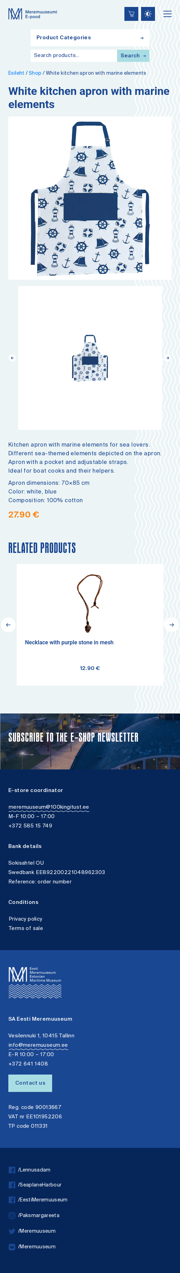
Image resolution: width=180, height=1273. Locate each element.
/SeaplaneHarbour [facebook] (35, 1185)
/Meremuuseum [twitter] (32, 1231)
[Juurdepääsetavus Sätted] (148, 14)
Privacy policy (25, 919)
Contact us (30, 1083)
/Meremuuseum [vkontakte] (32, 1247)
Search (133, 56)
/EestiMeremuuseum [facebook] (38, 1200)
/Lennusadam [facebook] (30, 1170)
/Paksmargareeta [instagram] (34, 1215)
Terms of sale (26, 928)
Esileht (16, 73)
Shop (35, 73)
